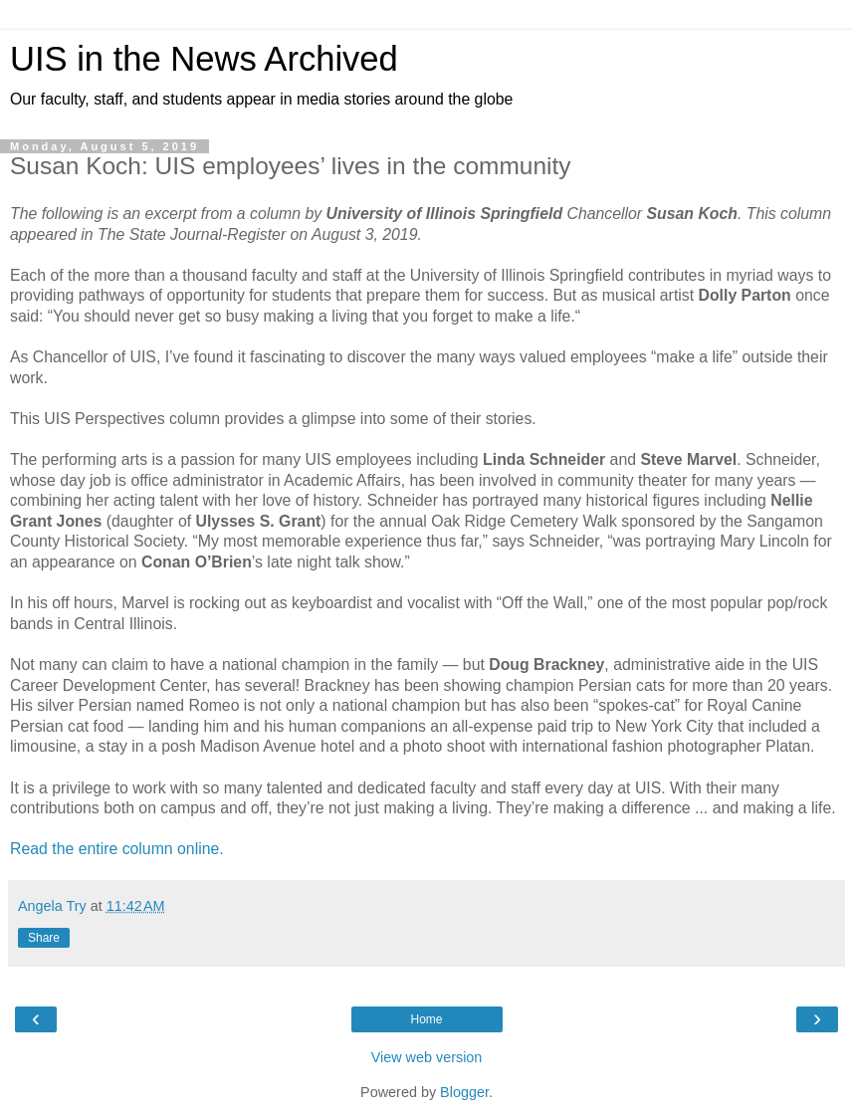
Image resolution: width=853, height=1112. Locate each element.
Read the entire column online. (117, 848)
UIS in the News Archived (204, 59)
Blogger (464, 1092)
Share (44, 938)
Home (426, 1019)
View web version (427, 1057)
